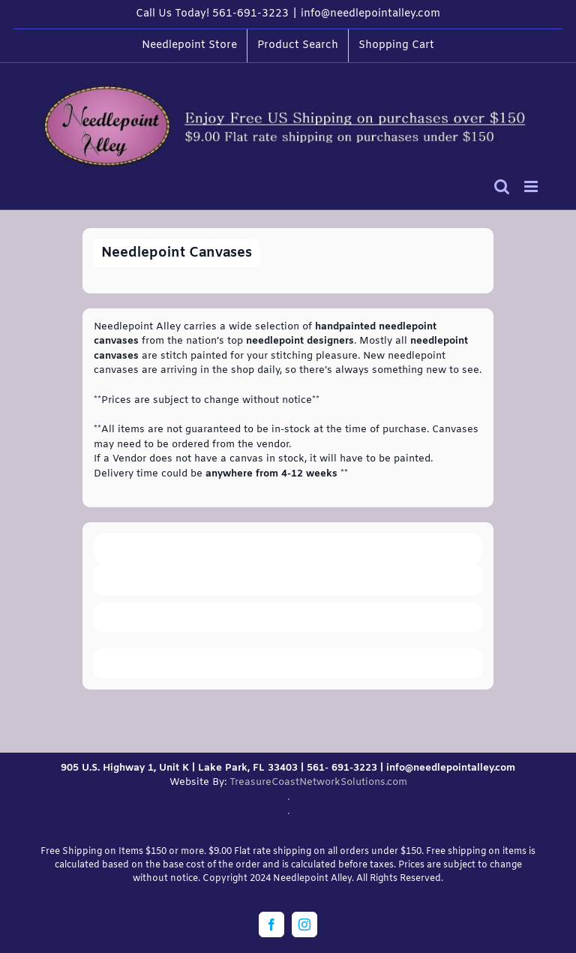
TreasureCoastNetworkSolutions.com (318, 782)
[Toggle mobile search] (501, 186)
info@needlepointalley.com (370, 14)
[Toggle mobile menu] (532, 186)
